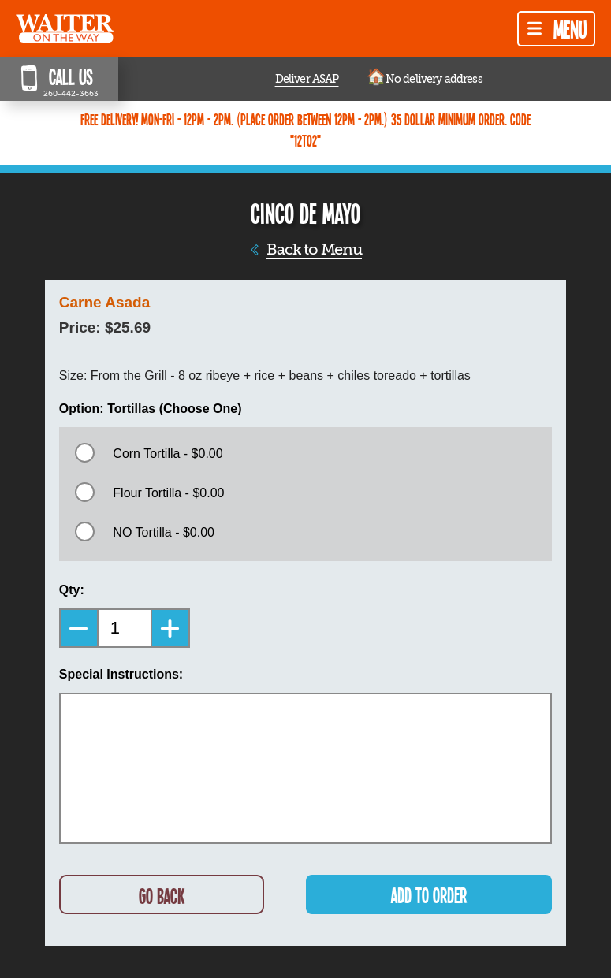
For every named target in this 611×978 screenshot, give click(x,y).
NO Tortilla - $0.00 (163, 532)
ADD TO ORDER (429, 895)
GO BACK (161, 895)
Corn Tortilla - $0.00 (167, 453)
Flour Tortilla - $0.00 (168, 493)
